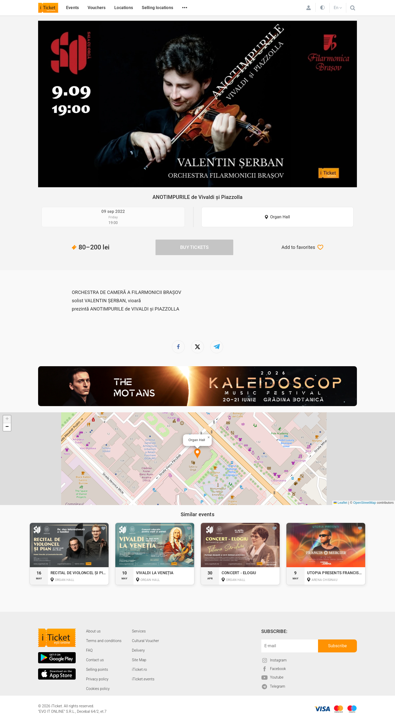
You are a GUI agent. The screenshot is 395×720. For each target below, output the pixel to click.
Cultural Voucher (145, 641)
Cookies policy (98, 689)
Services (139, 631)
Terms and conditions (104, 641)
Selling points (97, 669)
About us (93, 631)
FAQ (89, 650)
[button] (197, 454)
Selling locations (157, 7)
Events (72, 7)
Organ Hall (280, 216)
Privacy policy (97, 679)
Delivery (138, 650)
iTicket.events (143, 679)
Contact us (95, 660)
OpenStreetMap (364, 503)
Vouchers (97, 7)
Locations (123, 7)
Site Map (139, 660)
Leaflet (340, 503)
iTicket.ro (139, 669)
